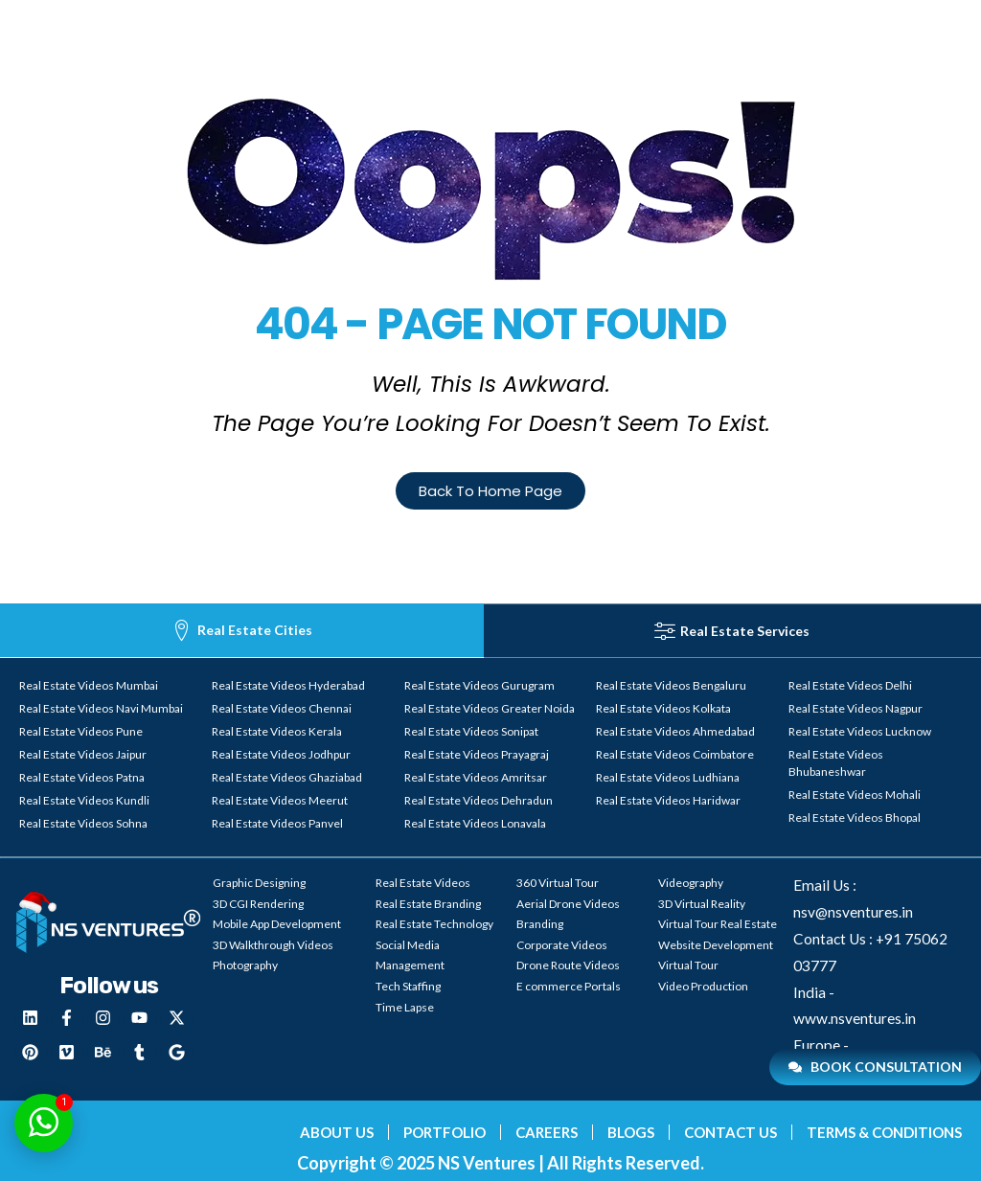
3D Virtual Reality (701, 904)
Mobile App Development (277, 924)
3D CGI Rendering (258, 904)
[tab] (242, 630)
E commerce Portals (568, 986)
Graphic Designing (259, 882)
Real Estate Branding (428, 904)
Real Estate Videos (423, 882)
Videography (690, 882)
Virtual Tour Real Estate (717, 924)
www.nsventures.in (854, 1018)
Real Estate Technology (434, 924)
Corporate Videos (561, 945)
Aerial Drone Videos (568, 904)
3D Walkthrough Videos (273, 945)
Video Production (703, 986)
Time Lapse (405, 1007)
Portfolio (444, 1132)
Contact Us (730, 1132)
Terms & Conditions (884, 1132)
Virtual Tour (688, 965)
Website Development (715, 945)
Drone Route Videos (568, 965)
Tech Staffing (408, 986)
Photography (245, 965)
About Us (337, 1132)
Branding (539, 924)
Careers (546, 1132)
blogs (630, 1132)
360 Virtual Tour (557, 882)
